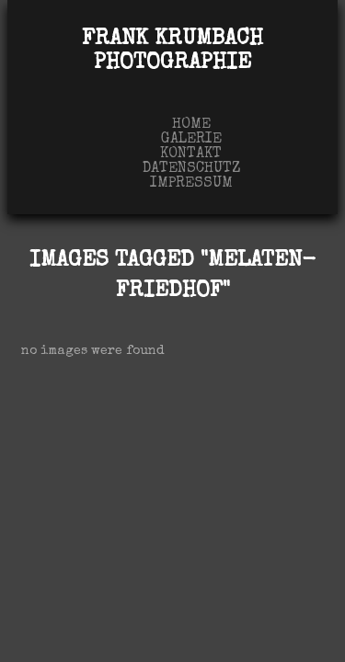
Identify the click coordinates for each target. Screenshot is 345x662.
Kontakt (191, 154)
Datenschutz (191, 169)
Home (191, 125)
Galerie (191, 139)
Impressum (191, 184)
